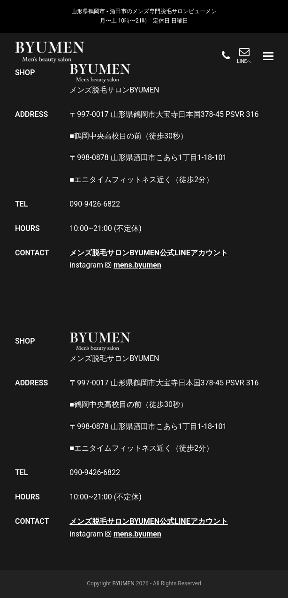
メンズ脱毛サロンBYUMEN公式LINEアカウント (148, 252)
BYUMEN (123, 583)
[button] (268, 56)
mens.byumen (137, 265)
